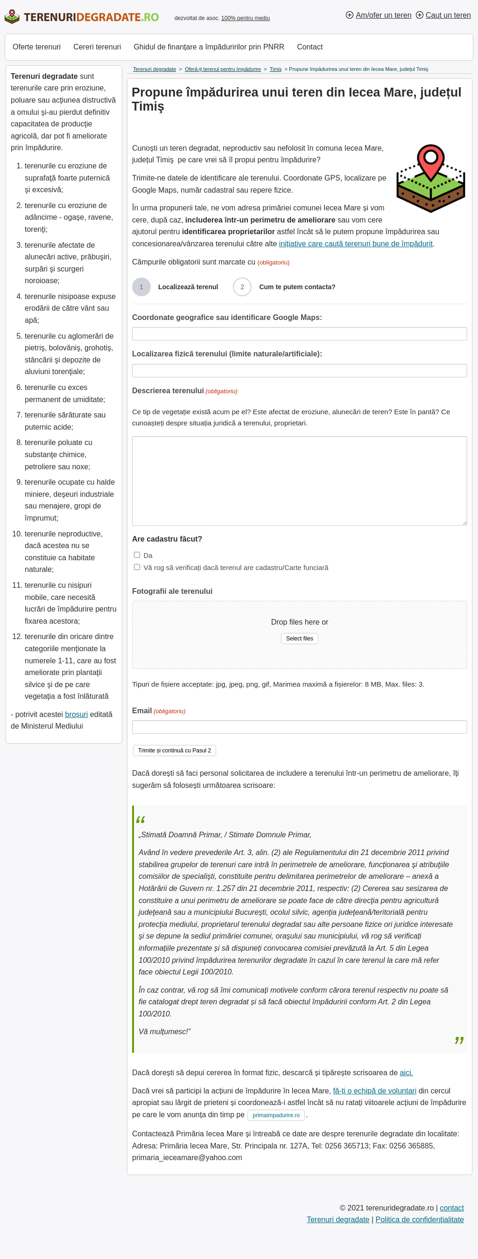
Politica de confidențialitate (420, 1220)
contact (452, 1208)
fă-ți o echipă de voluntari (374, 1091)
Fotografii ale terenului (172, 591)
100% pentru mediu (245, 18)
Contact (310, 47)
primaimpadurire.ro (276, 1115)
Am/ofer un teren (383, 15)
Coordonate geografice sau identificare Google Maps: (227, 317)
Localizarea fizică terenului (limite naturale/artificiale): (227, 354)
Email (159, 711)
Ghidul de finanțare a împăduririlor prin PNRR (209, 47)
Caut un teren (448, 15)
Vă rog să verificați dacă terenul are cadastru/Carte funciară (235, 567)
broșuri (76, 714)
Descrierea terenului (185, 391)
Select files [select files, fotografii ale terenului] (299, 638)
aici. (406, 1073)
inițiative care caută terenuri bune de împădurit (356, 244)
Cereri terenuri (97, 47)
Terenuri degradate (338, 1220)
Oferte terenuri (37, 47)
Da (147, 555)
